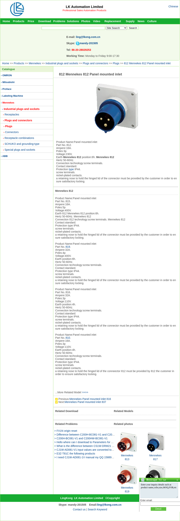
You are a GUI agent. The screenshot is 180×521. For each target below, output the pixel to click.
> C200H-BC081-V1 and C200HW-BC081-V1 (81, 438)
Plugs (116, 63)
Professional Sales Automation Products (84, 10)
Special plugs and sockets (20, 149)
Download (44, 21)
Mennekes (35, 63)
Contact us (79, 509)
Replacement (112, 21)
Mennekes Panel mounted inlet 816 (90, 398)
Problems (59, 21)
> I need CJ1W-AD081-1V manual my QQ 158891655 (85, 457)
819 (68, 246)
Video (96, 21)
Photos (85, 21)
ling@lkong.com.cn (88, 36)
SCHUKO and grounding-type (22, 143)
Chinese (173, 6)
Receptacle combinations (19, 137)
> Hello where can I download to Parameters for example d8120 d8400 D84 (98, 442)
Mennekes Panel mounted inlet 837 (85, 401)
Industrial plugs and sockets (62, 63)
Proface (7, 89)
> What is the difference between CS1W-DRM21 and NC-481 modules (95, 445)
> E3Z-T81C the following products (74, 453)
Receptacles (12, 114)
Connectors (12, 132)
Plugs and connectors (95, 63)
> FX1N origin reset (65, 430)
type (71, 169)
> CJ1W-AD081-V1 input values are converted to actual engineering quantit (98, 449)
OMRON (7, 75)
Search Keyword (97, 509)
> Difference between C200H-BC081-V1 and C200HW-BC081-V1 (92, 434)
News (141, 21)
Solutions (73, 21)
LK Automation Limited (84, 7)
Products (18, 21)
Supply (130, 21)
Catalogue (8, 69)
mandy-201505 (89, 43)
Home (6, 21)
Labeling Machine (12, 95)
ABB (5, 156)
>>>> (85, 392)
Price (31, 21)
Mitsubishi (8, 82)
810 (68, 337)
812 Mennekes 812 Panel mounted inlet (147, 63)
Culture (152, 21)
